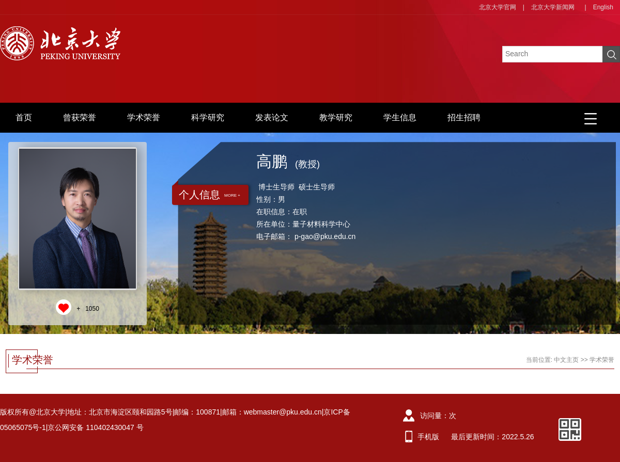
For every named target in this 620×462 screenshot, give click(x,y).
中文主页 (566, 359)
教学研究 (335, 117)
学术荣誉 (143, 117)
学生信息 (399, 117)
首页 (24, 117)
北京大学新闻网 (553, 7)
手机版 (428, 437)
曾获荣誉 (79, 117)
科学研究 (207, 117)
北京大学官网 (497, 7)
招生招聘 (464, 117)
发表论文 (271, 117)
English (603, 7)
